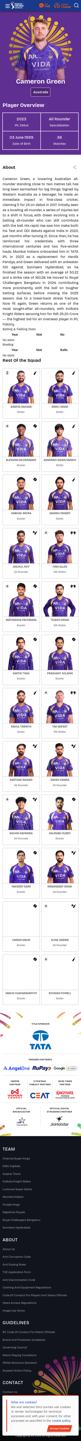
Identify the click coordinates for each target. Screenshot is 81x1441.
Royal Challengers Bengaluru (21, 1220)
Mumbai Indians (13, 1197)
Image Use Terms (14, 1310)
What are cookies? (24, 1402)
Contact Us (10, 1392)
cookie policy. (61, 1421)
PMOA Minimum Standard (20, 1363)
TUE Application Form (17, 1272)
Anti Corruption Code (17, 1257)
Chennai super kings (16, 1158)
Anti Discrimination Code (19, 1280)
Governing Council (15, 1347)
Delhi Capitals (11, 1166)
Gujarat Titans (12, 1174)
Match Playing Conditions (20, 1355)
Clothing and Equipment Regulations (27, 1287)
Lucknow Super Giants (17, 1189)
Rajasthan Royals (14, 1212)
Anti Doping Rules (14, 1264)
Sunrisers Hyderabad (16, 1227)
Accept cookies (59, 1428)
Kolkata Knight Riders (17, 1181)
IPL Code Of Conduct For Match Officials (29, 1332)
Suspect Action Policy (17, 1370)
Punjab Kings (11, 1204)
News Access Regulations (20, 1303)
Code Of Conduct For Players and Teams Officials (35, 1295)
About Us (9, 1249)
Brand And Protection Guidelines (24, 1340)
